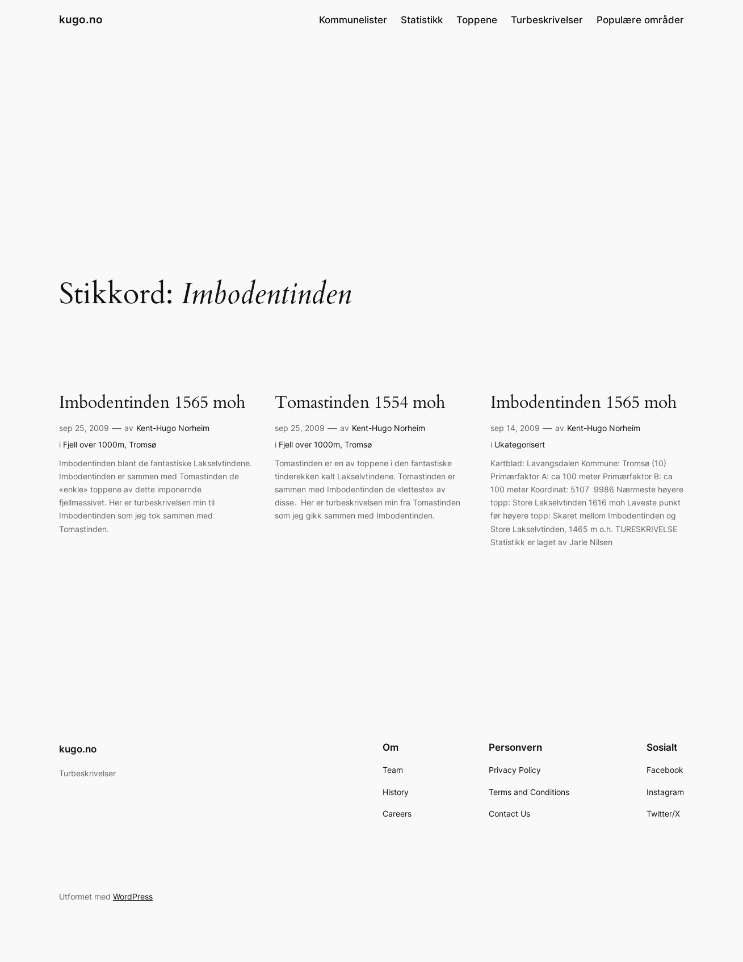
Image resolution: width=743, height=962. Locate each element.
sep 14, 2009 (515, 428)
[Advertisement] (371, 130)
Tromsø (142, 444)
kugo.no (81, 19)
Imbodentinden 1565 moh (152, 403)
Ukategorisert (519, 444)
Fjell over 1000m (93, 444)
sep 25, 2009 (84, 428)
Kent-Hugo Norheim (172, 428)
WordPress (133, 896)
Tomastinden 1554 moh (360, 403)
